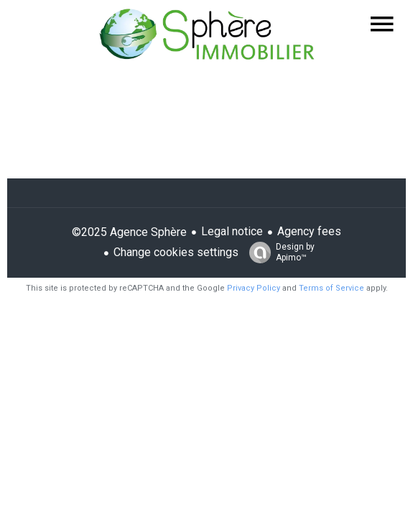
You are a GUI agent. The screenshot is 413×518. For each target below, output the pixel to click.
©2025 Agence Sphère (129, 232)
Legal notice (232, 231)
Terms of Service (331, 288)
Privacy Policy (253, 288)
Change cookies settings (175, 252)
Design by (278, 252)
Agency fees (309, 231)
